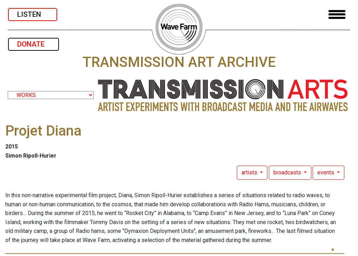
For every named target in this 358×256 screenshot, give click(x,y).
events (326, 172)
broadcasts (288, 172)
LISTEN (32, 14)
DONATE (33, 44)
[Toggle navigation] (337, 14)
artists (250, 172)
